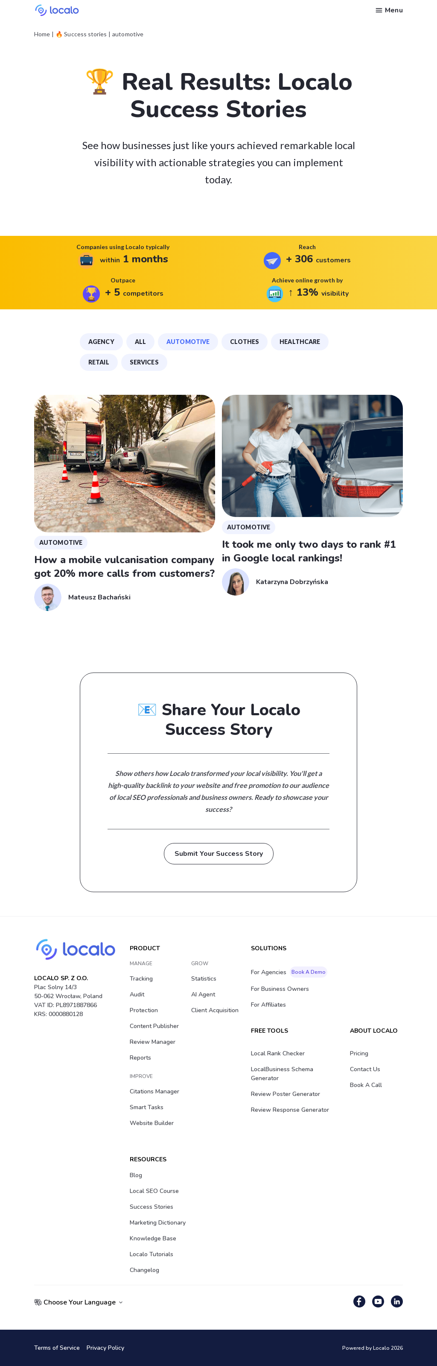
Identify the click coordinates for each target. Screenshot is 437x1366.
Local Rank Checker (278, 1053)
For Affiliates (268, 1005)
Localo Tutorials (151, 1254)
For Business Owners (280, 989)
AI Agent (203, 994)
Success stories (151, 1207)
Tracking (141, 979)
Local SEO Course (154, 1191)
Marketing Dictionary (158, 1223)
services (144, 362)
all (140, 341)
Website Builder (152, 1123)
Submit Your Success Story (219, 853)
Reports (140, 1058)
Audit (137, 994)
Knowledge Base (153, 1238)
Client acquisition (215, 1010)
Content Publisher (154, 1026)
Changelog (144, 1270)
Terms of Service (57, 1348)
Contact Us (365, 1069)
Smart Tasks (146, 1107)
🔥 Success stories (81, 34)
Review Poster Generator (285, 1094)
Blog (136, 1175)
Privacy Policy (105, 1348)
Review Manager (152, 1042)
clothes (244, 341)
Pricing (359, 1053)
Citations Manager (154, 1091)
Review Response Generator (290, 1110)
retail (98, 362)
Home (42, 34)
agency (101, 341)
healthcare (300, 341)
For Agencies (289, 972)
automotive (188, 341)
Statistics (203, 979)
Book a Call (366, 1085)
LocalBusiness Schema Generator (282, 1073)
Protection (144, 1010)
